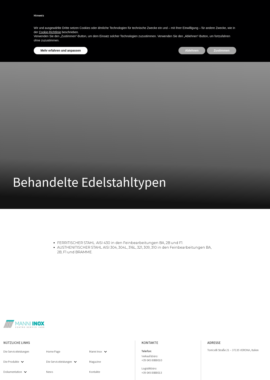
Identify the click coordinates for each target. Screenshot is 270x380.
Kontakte (94, 372)
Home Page (53, 351)
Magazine (95, 362)
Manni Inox (98, 351)
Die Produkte (13, 362)
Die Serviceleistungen (16, 351)
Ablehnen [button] (192, 50)
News (49, 372)
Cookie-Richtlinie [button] (50, 32)
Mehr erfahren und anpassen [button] (60, 50)
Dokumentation (15, 372)
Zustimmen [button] (222, 50)
